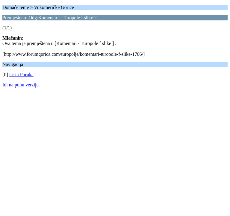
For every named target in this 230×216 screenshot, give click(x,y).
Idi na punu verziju (20, 84)
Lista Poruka (21, 74)
